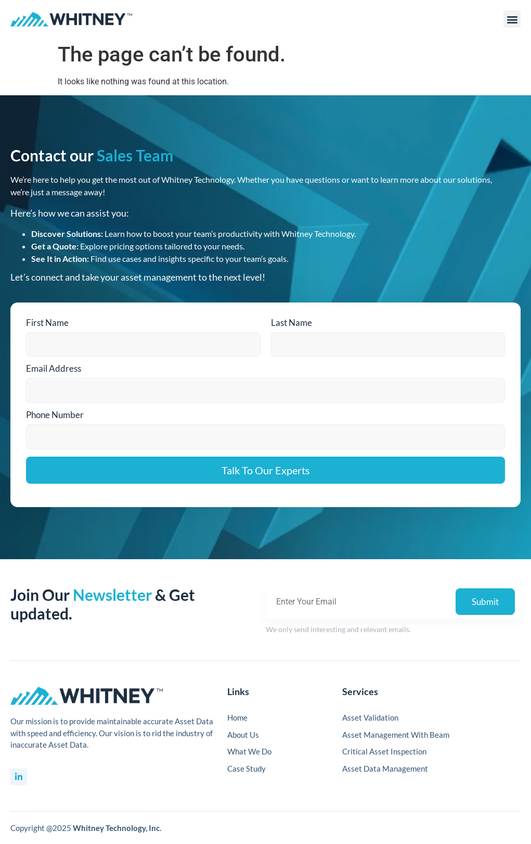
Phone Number (55, 414)
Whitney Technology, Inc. (117, 828)
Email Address (53, 368)
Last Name (291, 322)
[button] (512, 19)
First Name (47, 322)
